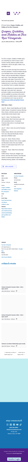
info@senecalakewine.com (14, 429)
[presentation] (13, 276)
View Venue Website (6, 257)
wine (8, 204)
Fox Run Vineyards (19, 176)
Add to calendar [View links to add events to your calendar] (9, 166)
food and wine (7, 200)
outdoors (3, 204)
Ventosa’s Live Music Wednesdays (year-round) (13, 343)
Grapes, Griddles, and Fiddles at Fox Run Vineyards (6, 189)
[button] (8, 13)
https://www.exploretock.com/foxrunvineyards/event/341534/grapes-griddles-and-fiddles (6, 212)
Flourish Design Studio (17, 453)
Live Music (4, 202)
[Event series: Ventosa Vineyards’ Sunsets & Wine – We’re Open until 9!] (16, 318)
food (2, 200)
